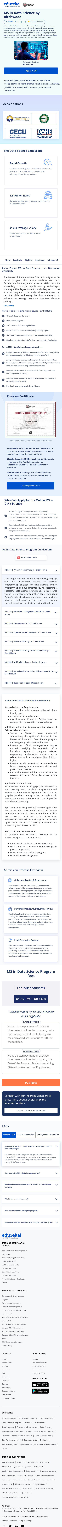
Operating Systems (30, 1440)
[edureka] (9, 5)
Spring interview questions (45, 1475)
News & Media (7, 1362)
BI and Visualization (46, 1418)
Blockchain (44, 1440)
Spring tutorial (31, 1471)
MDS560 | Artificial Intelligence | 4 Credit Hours (31, 662)
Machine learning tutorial (11, 1488)
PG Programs (24, 1418)
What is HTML (7, 1467)
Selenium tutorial (8, 1462)
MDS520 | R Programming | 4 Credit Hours (31, 623)
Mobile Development (9, 1444)
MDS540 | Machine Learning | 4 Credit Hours (31, 641)
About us (5, 1359)
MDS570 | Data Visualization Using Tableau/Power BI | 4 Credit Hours (31, 672)
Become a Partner (38, 1369)
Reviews (5, 1366)
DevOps (34, 1418)
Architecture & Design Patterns (45, 1444)
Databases (6, 1436)
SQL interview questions (23, 1484)
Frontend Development (43, 1436)
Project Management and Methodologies (16, 1431)
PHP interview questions (47, 1471)
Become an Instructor (39, 1362)
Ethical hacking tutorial (10, 1493)
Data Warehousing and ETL (11, 1440)
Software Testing (40, 1431)
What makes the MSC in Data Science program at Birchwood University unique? (31, 1147)
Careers (35, 1359)
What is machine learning (45, 1488)
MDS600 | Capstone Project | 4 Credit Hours (31, 682)
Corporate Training (8, 1398)
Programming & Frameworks (27, 1427)
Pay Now (31, 1082)
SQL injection (25, 1493)
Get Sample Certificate (31, 485)
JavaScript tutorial (48, 1480)
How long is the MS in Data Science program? (31, 1173)
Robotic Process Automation (22, 1436)
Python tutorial (27, 1488)
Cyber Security (45, 1427)
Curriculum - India (27, 557)
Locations (5, 1380)
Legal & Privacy (25, 1520)
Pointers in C (6, 1480)
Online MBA (28, 1423)
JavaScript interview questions (12, 1471)
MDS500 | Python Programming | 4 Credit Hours (31, 569)
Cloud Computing (8, 1427)
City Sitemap (6, 1394)
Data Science (40, 1423)
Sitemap (5, 1384)
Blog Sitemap (6, 1387)
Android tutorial (33, 1480)
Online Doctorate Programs (11, 1423)
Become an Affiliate (39, 1366)
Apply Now (31, 70)
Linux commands (20, 1480)
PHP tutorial (38, 1467)
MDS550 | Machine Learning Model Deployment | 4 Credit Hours (31, 651)
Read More (9, 305)
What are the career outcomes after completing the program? (31, 1222)
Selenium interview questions (27, 1462)
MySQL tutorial (40, 1484)
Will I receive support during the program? (31, 1210)
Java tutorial (44, 1462)
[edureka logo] (11, 1236)
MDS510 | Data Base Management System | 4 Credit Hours (31, 612)
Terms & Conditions (9, 1520)
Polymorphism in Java (25, 1475)
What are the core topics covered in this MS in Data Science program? (31, 1185)
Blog (3, 1373)
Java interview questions (23, 1467)
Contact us (5, 1369)
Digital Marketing (25, 1444)
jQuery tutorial (7, 1484)
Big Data (51, 1431)
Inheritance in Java (8, 1475)
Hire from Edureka (38, 1373)
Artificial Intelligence (9, 1418)
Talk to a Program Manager (31, 1110)
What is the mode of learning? (31, 1199)
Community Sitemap (9, 1391)
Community (6, 1377)
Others (4, 1449)
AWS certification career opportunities (15, 1497)
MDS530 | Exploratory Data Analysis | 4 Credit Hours (31, 632)
